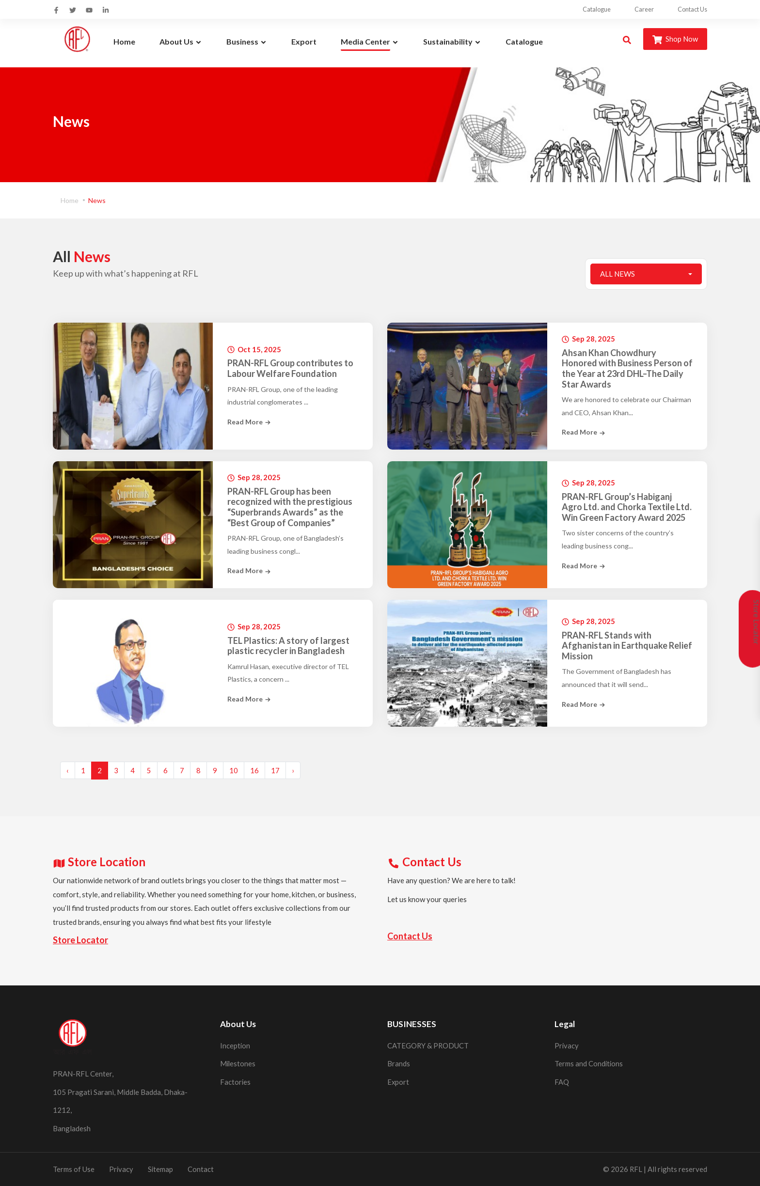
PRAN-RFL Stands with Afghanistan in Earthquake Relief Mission (627, 645)
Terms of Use (74, 1169)
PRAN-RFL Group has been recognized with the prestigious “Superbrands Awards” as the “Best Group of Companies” (289, 507)
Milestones (238, 1063)
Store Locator (80, 940)
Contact (202, 1169)
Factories (235, 1081)
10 (233, 770)
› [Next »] (293, 770)
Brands (398, 1063)
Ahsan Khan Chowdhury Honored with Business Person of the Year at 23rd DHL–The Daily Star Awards (627, 369)
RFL (635, 1169)
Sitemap (161, 1169)
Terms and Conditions (589, 1063)
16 (254, 770)
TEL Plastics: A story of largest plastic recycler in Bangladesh (288, 645)
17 (275, 770)
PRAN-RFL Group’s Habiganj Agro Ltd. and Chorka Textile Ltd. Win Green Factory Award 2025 (627, 506)
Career (637, 9)
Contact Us (691, 9)
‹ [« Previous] (67, 770)
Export (398, 1081)
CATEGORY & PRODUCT (428, 1045)
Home (70, 200)
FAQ (561, 1081)
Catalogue (583, 9)
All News (617, 273)
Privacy (566, 1045)
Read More (249, 422)
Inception (235, 1045)
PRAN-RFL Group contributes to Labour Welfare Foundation (290, 368)
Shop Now (674, 39)
